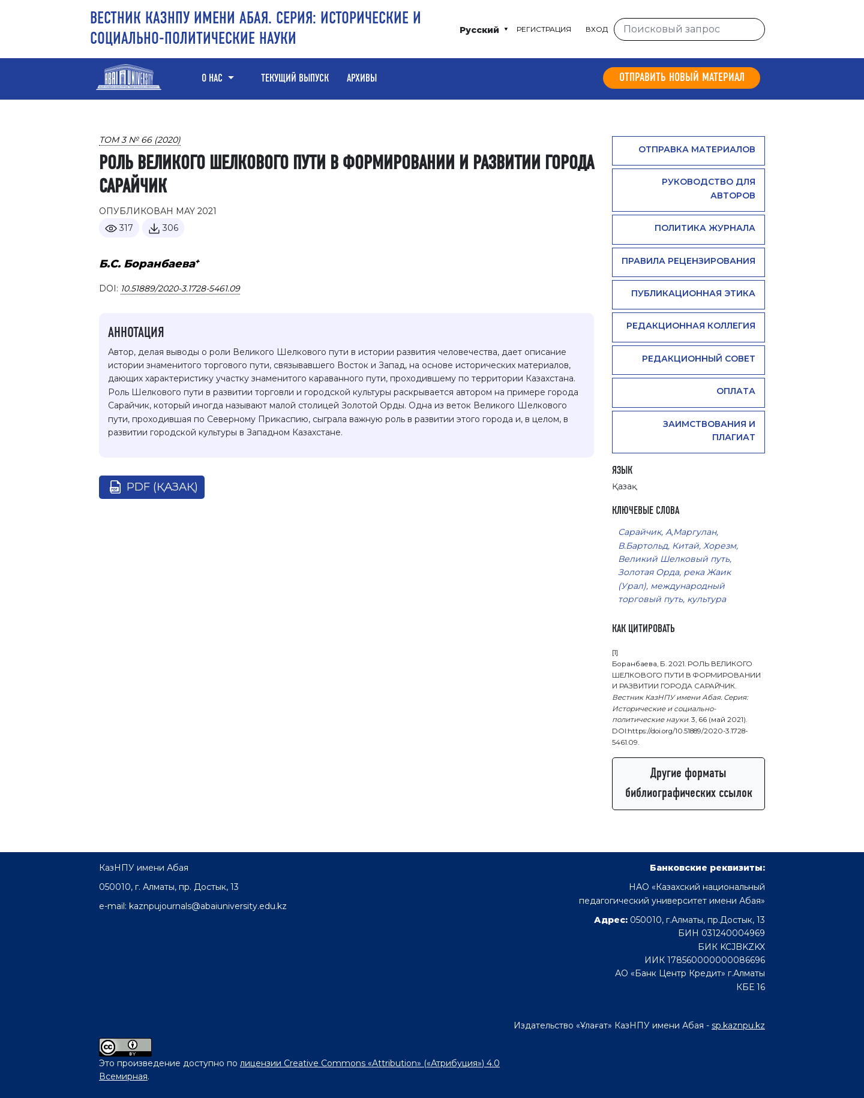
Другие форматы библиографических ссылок (688, 783)
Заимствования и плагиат (709, 431)
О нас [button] (213, 78)
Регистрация (544, 29)
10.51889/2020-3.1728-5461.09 (180, 288)
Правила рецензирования (688, 260)
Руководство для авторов (708, 188)
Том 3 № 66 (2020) (140, 139)
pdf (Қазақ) (162, 487)
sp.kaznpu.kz (738, 1025)
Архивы (362, 78)
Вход (597, 29)
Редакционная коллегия (690, 325)
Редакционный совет (698, 358)
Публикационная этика (693, 293)
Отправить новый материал (682, 78)
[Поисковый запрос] (689, 29)
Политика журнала (705, 227)
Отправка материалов (696, 149)
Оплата (735, 391)
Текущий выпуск (295, 78)
